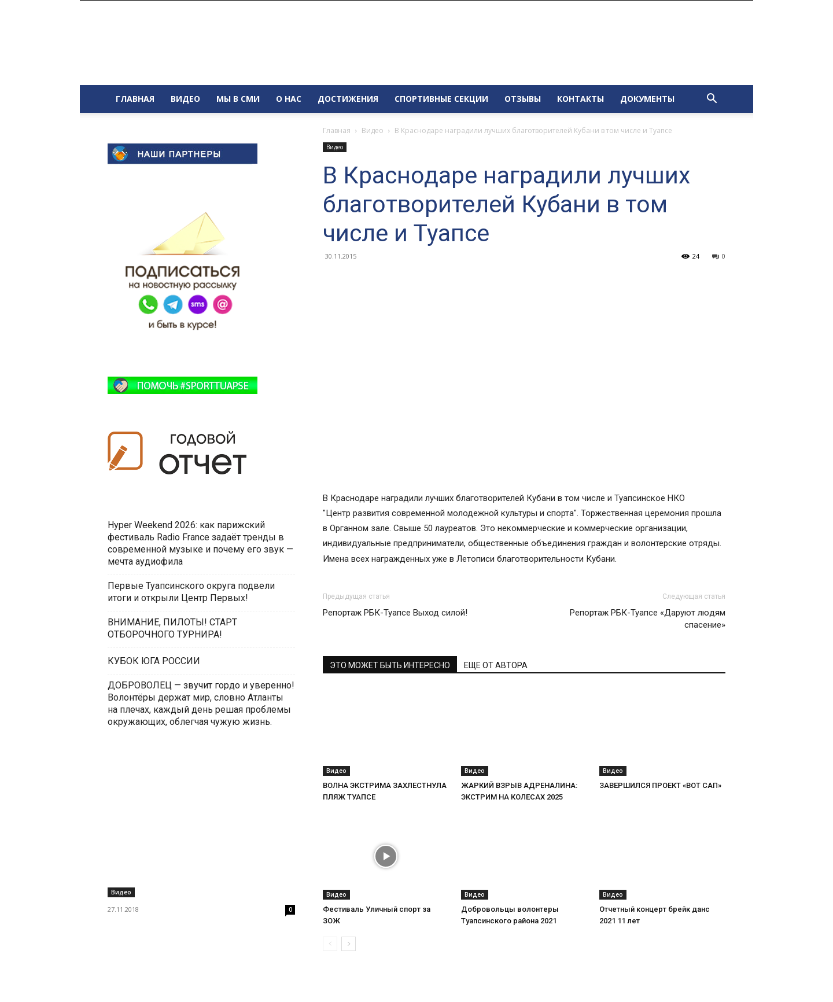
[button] (711, 99)
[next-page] (348, 944)
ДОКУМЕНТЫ (647, 98)
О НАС (288, 98)
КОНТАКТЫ (580, 98)
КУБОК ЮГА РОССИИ (155, 660)
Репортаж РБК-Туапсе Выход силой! (395, 612)
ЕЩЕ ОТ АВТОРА (496, 665)
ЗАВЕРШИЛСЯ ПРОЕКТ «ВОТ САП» (660, 785)
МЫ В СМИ (238, 98)
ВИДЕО (185, 98)
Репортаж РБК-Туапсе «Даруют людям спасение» (647, 618)
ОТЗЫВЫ (522, 98)
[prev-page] (330, 944)
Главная (337, 130)
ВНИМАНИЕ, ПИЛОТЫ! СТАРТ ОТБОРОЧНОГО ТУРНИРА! (172, 628)
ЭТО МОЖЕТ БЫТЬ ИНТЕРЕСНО (390, 665)
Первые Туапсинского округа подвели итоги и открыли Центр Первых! (191, 591)
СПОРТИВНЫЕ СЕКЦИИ (441, 98)
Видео (373, 130)
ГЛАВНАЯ (135, 98)
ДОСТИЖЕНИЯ (348, 98)
